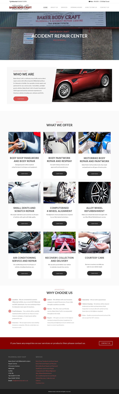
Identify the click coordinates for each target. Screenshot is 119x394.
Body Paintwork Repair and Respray (46, 363)
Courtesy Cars (40, 383)
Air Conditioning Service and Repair (46, 375)
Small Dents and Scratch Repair (45, 368)
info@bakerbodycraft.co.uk (20, 380)
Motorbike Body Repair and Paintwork (47, 366)
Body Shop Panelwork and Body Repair (47, 361)
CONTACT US (105, 343)
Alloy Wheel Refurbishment (44, 373)
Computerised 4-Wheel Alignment (46, 371)
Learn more (24, 173)
